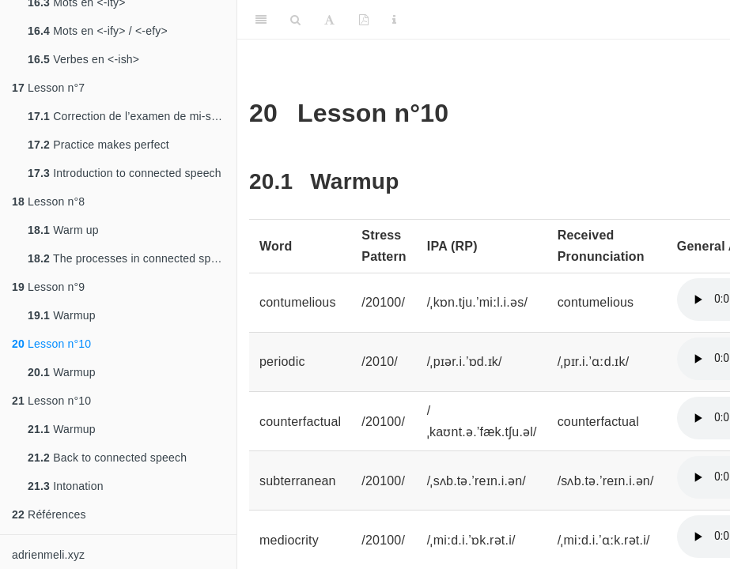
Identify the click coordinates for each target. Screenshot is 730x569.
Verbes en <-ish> (83, 59)
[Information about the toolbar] (394, 20)
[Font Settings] (329, 20)
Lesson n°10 (51, 343)
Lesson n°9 (48, 287)
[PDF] (363, 20)
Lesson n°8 (48, 201)
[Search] (295, 20)
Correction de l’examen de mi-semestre (132, 116)
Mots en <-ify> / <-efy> (98, 30)
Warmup (62, 315)
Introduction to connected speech (124, 173)
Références (49, 514)
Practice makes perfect (98, 144)
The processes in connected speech (132, 258)
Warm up (63, 230)
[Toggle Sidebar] (261, 20)
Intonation (66, 486)
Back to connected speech (107, 457)
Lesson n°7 (48, 87)
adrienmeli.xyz (48, 554)
